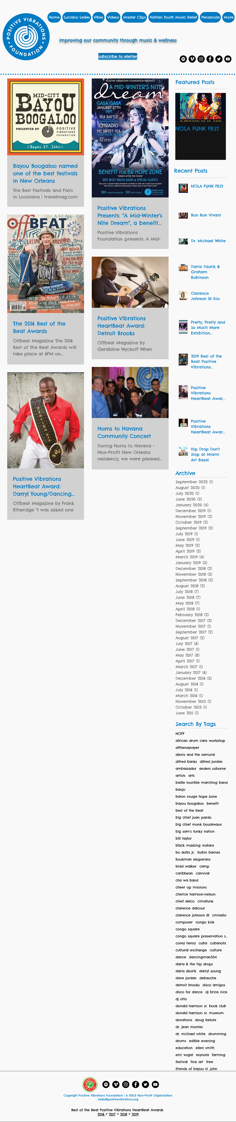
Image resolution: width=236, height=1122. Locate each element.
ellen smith (205, 1048)
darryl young (210, 971)
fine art (196, 1062)
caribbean (184, 873)
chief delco (185, 901)
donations (184, 1020)
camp (204, 866)
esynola (202, 1055)
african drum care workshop (200, 741)
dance (181, 957)
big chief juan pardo (193, 817)
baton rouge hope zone (196, 797)
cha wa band (187, 880)
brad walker (186, 866)
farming (218, 1055)
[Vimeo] (192, 59)
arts (191, 776)
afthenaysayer (187, 748)
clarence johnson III (192, 915)
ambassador (186, 769)
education (184, 1048)
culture (216, 950)
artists (180, 776)
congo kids (205, 922)
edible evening (202, 1041)
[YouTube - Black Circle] (155, 1084)
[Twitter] (219, 59)
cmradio (219, 915)
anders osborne (212, 769)
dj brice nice (216, 992)
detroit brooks (188, 985)
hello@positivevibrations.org (118, 1099)
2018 (123, 1114)
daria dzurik (186, 971)
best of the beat (189, 811)
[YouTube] (227, 59)
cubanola (218, 943)
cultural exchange (191, 950)
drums (181, 1041)
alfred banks (186, 762)
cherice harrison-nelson (196, 894)
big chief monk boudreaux (199, 824)
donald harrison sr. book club (201, 1006)
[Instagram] (201, 59)
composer (184, 922)
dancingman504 (203, 957)
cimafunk (205, 901)
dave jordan (186, 978)
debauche (207, 978)
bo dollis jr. (185, 852)
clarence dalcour (190, 908)
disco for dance (189, 992)
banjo (180, 790)
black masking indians (195, 845)
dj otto (181, 999)
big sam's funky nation (195, 831)
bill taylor (184, 838)
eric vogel (184, 1055)
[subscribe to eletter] (117, 56)
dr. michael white (190, 1034)
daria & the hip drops (194, 964)
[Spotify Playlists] (183, 59)
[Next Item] (218, 107)
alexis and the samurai (195, 755)
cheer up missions (191, 887)
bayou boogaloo (190, 804)
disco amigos (214, 985)
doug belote (205, 1020)
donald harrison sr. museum (200, 1013)
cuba (203, 943)
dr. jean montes (189, 1027)
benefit (213, 804)
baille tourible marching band (202, 783)
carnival (203, 873)
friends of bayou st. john (196, 1069)
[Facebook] (210, 59)
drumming (217, 1034)
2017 (112, 1114)
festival (182, 1062)
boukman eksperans (193, 859)
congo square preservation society (202, 936)
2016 (102, 1114)
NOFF (180, 734)
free (209, 1062)
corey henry (186, 943)
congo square (188, 929)
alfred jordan (211, 762)
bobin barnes (208, 852)
